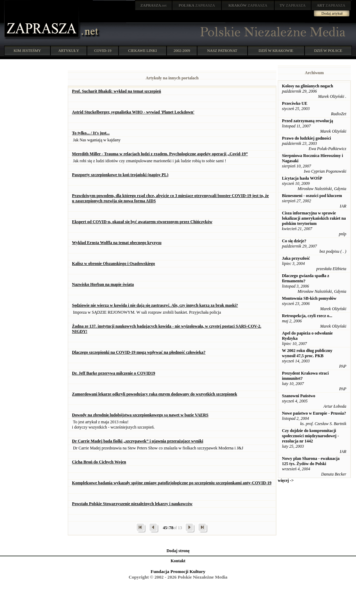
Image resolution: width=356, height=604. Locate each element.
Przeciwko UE (294, 103)
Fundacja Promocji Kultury (178, 571)
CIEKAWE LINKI (142, 50)
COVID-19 (103, 50)
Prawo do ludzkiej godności (306, 138)
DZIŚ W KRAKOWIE (276, 50)
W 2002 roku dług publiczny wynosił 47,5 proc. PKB (307, 353)
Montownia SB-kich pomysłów (309, 298)
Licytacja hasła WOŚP (302, 178)
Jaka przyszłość (296, 258)
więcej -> (286, 480)
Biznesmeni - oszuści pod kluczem (312, 195)
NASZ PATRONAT (222, 50)
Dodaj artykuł (332, 13)
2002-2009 (181, 50)
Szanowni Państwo (298, 395)
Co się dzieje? (294, 240)
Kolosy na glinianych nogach (307, 86)
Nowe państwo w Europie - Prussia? (314, 413)
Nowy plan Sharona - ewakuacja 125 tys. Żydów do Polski (311, 461)
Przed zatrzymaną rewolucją (307, 120)
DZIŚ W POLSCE (328, 50)
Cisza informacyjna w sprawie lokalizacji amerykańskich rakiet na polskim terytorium (314, 218)
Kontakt (178, 560)
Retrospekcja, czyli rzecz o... (307, 315)
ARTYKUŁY (68, 50)
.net (153, 5)
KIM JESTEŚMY (27, 50)
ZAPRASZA (197, 5)
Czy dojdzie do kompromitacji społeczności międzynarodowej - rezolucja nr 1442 (310, 436)
